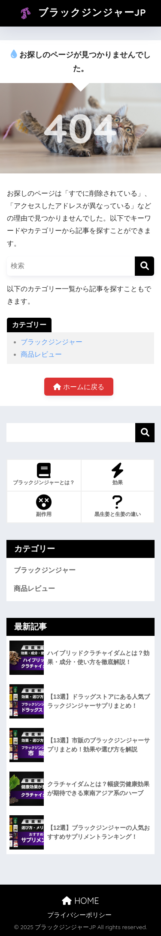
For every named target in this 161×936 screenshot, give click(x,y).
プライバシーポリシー (79, 915)
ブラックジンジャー (51, 342)
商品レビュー (41, 354)
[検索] (144, 266)
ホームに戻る (78, 386)
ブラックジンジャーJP (81, 13)
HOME (80, 900)
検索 (145, 432)
